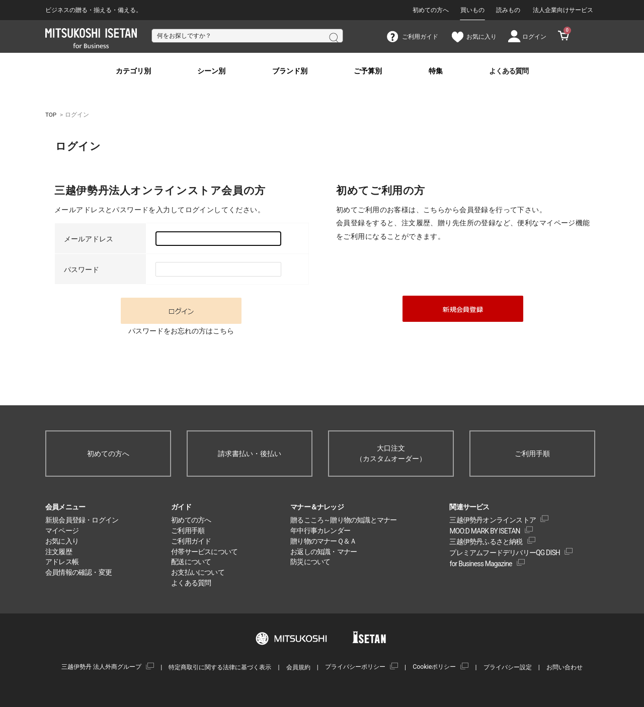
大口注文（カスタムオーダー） (391, 453)
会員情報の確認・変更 (78, 572)
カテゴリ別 (133, 71)
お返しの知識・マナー (323, 552)
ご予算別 (368, 71)
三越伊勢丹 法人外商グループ (101, 666)
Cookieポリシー (434, 666)
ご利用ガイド (191, 541)
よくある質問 (508, 71)
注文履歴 (58, 552)
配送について (191, 562)
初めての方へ (431, 10)
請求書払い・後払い (249, 454)
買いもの (472, 10)
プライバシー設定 (508, 667)
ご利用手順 (532, 454)
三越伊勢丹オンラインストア (492, 520)
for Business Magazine (480, 564)
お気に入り (61, 541)
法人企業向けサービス (563, 10)
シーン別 (211, 71)
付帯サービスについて (204, 552)
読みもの (508, 10)
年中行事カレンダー (320, 530)
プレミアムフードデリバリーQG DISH (504, 553)
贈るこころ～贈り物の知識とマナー (343, 520)
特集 (436, 71)
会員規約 (298, 667)
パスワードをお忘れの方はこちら (181, 331)
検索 (333, 37)
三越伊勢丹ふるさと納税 (485, 542)
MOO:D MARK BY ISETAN (484, 531)
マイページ (61, 530)
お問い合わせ (564, 667)
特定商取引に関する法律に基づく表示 (220, 667)
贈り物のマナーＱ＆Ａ (323, 541)
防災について (310, 562)
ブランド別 (289, 71)
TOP (50, 114)
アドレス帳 (61, 562)
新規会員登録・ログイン (81, 520)
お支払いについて (197, 572)
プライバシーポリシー (355, 666)
